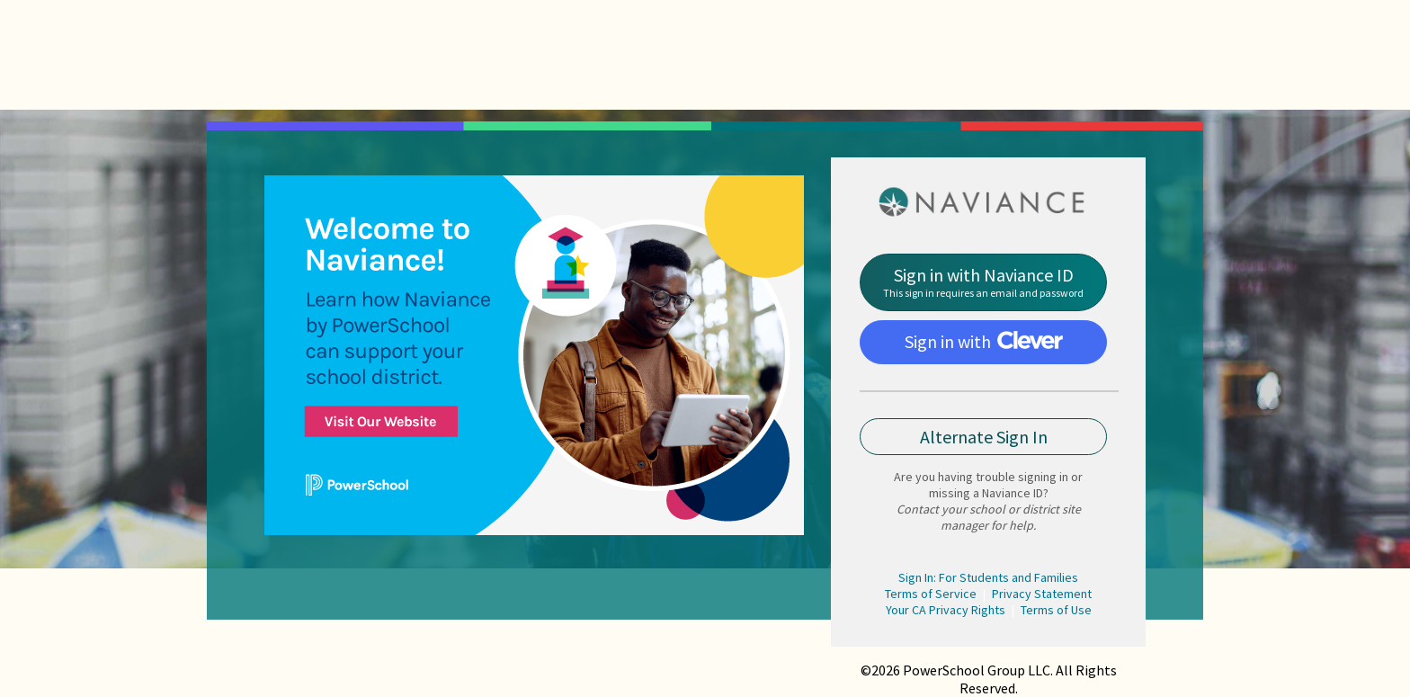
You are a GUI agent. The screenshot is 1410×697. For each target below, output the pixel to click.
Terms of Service (931, 593)
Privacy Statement (1042, 593)
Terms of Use (1056, 610)
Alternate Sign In (984, 436)
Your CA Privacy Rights (945, 610)
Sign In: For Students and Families (988, 577)
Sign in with (984, 341)
